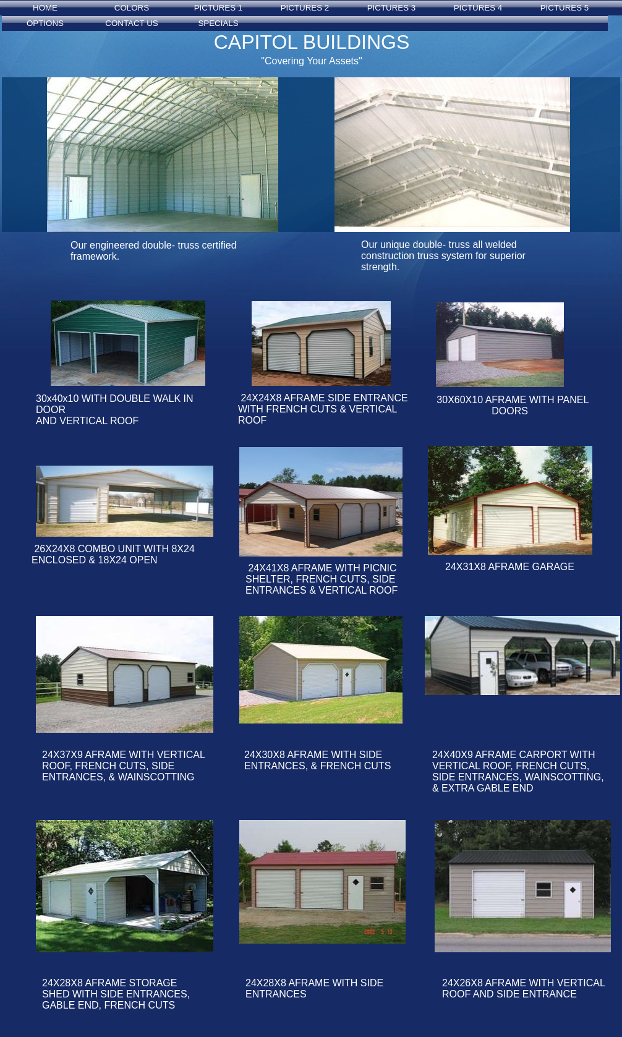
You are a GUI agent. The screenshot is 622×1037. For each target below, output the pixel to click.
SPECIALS (218, 23)
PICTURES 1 (218, 7)
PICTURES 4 (478, 7)
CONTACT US (131, 23)
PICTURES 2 (305, 7)
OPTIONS (45, 23)
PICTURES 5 (564, 7)
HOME (45, 7)
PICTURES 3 (391, 7)
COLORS (131, 7)
